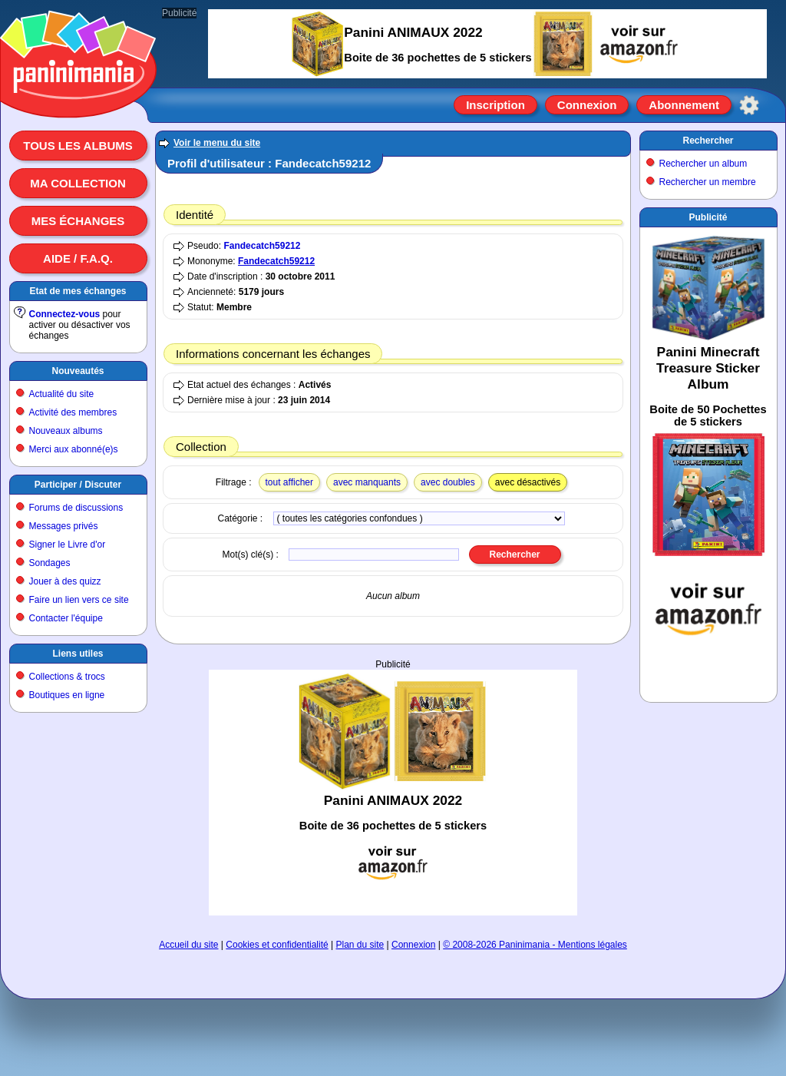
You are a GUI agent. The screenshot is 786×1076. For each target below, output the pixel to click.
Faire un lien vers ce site (79, 599)
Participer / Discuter (78, 484)
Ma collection (77, 183)
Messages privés (63, 526)
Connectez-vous (65, 314)
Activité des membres (73, 412)
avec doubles (448, 482)
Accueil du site (188, 944)
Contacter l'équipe (66, 618)
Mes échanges (78, 220)
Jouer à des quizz (65, 581)
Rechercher (707, 140)
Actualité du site (61, 394)
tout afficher (289, 482)
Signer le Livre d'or (67, 544)
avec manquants (367, 482)
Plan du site (360, 944)
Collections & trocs (67, 676)
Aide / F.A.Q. (78, 258)
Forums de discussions (76, 507)
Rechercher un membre (707, 182)
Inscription (495, 104)
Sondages (50, 563)
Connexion (587, 104)
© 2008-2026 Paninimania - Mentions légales (535, 944)
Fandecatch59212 (261, 245)
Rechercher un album (703, 163)
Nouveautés (77, 371)
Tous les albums (78, 145)
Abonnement (684, 104)
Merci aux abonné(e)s (73, 449)
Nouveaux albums (66, 430)
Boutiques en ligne (67, 695)
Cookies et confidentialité (277, 944)
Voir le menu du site (216, 142)
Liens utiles (77, 653)
